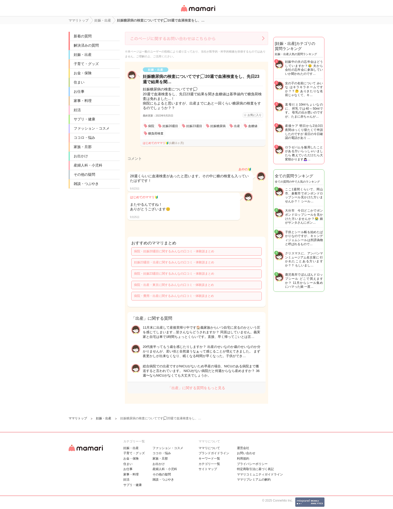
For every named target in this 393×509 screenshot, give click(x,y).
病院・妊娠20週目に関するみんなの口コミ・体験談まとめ (174, 251)
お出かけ (81, 156)
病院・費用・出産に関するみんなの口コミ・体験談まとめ (174, 296)
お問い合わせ (246, 453)
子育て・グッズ (86, 64)
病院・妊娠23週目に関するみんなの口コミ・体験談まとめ (174, 273)
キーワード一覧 (209, 458)
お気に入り (254, 115)
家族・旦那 (83, 147)
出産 (237, 126)
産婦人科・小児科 (88, 165)
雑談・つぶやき (86, 184)
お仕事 (79, 91)
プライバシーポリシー (252, 464)
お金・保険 (83, 73)
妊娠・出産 (83, 55)
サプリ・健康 (84, 119)
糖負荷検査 (155, 133)
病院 (151, 126)
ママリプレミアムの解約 (254, 479)
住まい (79, 82)
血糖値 (252, 126)
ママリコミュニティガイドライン (260, 474)
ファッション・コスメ (92, 128)
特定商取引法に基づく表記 (255, 469)
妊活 (77, 110)
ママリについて (209, 448)
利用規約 (243, 458)
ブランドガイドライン (214, 453)
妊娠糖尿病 (218, 126)
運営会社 (243, 448)
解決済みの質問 (86, 45)
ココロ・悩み (84, 138)
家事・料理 (83, 101)
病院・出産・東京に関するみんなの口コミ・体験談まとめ (174, 285)
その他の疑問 (84, 174)
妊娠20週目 (170, 126)
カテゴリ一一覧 (209, 464)
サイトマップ (208, 469)
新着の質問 (83, 36)
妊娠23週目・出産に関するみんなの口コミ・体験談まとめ (174, 262)
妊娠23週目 (194, 126)
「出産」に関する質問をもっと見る (196, 388)
